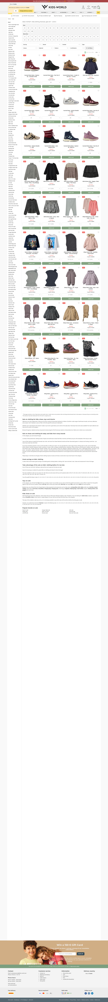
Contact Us (42, 973)
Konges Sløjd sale (46, 510)
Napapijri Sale (11, 306)
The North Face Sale (12, 392)
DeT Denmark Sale (12, 116)
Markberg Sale (11, 272)
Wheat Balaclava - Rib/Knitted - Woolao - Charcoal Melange (71, 253)
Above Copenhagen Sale (13, 24)
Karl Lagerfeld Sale (12, 219)
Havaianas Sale (11, 190)
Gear (74, 12)
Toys (82, 12)
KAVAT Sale (10, 222)
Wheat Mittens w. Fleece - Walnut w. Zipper (90, 323)
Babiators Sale (11, 51)
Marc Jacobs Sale (12, 270)
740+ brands (15, 15)
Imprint (78, 999)
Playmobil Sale (11, 335)
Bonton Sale (11, 66)
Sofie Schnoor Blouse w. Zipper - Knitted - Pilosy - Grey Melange (31, 182)
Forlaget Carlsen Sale (12, 167)
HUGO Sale (10, 196)
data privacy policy (74, 966)
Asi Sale (10, 47)
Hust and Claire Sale (12, 199)
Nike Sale (10, 316)
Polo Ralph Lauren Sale (13, 339)
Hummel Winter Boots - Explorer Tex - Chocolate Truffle (31, 76)
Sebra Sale (10, 361)
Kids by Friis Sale (11, 226)
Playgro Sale (11, 333)
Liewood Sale (11, 251)
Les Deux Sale (11, 247)
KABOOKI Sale (11, 217)
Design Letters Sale (12, 112)
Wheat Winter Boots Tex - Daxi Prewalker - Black (51, 359)
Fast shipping (58, 16)
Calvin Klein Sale (11, 79)
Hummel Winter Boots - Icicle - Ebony (51, 111)
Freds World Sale (11, 169)
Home (9, 18)
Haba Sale (10, 186)
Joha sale (71, 510)
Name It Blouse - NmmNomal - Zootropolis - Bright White (51, 253)
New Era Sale (11, 314)
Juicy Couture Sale (12, 215)
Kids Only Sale (11, 230)
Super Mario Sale (12, 384)
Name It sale (25, 510)
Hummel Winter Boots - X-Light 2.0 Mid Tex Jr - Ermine (71, 76)
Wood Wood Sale (12, 426)
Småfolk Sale (11, 369)
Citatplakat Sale (11, 91)
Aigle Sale (10, 32)
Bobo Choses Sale (12, 62)
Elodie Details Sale (12, 142)
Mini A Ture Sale (11, 285)
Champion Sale (11, 87)
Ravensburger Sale (12, 350)
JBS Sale (10, 209)
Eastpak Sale (11, 135)
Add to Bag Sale (11, 26)
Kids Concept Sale (12, 228)
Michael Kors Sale (12, 281)
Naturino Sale (11, 310)
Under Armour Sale (12, 401)
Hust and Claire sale (73, 513)
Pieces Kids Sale (11, 329)
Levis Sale (10, 249)
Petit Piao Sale (11, 327)
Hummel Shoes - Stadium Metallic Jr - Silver (71, 111)
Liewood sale (72, 511)
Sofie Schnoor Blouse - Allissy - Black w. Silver (32, 217)
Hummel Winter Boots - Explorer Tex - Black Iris (71, 146)
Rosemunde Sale (11, 358)
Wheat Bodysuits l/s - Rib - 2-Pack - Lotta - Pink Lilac (91, 217)
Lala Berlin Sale (11, 236)
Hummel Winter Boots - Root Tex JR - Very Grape (91, 146)
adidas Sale (10, 28)
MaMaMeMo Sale (12, 268)
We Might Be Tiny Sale (13, 421)
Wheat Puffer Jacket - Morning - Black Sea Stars (51, 323)
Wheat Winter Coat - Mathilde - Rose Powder (90, 253)
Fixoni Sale (10, 159)
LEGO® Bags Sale (12, 243)
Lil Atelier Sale (11, 253)
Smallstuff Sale (11, 367)
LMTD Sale (10, 262)
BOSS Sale (10, 68)
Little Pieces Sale (11, 257)
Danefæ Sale (11, 106)
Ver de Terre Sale (11, 407)
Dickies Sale (10, 118)
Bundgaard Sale (11, 70)
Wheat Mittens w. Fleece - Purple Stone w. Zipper (31, 323)
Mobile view (97, 999)
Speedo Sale (11, 375)
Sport (54, 12)
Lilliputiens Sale (11, 255)
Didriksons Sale (11, 119)
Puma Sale (10, 344)
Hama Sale (10, 188)
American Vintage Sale (13, 36)
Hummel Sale (11, 198)
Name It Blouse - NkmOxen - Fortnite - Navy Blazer (31, 394)
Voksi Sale (10, 419)
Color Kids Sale (11, 93)
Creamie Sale (11, 104)
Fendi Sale (10, 152)
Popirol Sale (10, 342)
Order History (43, 977)
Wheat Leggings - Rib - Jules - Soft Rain (71, 217)
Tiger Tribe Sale (11, 394)
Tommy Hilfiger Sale (12, 400)
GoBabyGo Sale (11, 180)
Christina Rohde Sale (12, 89)
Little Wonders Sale (12, 259)
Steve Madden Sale (12, 379)
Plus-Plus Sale (11, 337)
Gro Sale (10, 182)
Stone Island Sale (12, 381)
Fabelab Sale (11, 150)
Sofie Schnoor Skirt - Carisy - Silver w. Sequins (51, 217)
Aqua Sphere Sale (12, 41)
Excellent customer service (72, 15)
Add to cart (32, 86)
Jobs (64, 974)
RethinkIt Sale (11, 356)
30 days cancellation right (44, 16)
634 (97, 52)
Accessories (64, 12)
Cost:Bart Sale (11, 102)
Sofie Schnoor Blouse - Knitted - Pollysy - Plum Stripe (71, 182)
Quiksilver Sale (11, 346)
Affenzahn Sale (11, 30)
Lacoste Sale (11, 234)
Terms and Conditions (64, 999)
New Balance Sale (12, 312)
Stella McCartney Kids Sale (14, 377)
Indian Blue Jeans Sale (13, 203)
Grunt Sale (10, 184)
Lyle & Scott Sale (11, 264)
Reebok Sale (11, 352)
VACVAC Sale (11, 403)
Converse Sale (11, 98)
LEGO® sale (25, 513)
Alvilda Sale (10, 34)
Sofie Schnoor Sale (12, 371)
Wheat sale (25, 511)
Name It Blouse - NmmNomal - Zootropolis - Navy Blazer (32, 253)
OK (16, 10)
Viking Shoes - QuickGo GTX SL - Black (90, 394)
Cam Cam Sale (11, 81)
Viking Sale (10, 413)
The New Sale (11, 390)
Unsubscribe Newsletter (68, 979)
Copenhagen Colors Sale (13, 100)
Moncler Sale (11, 295)
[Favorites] (39, 55)
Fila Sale (10, 154)
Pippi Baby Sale (11, 331)
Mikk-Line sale (45, 511)
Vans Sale (10, 405)
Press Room (65, 976)
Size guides (42, 980)
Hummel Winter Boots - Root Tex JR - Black (51, 76)
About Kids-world (67, 973)
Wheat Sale (10, 422)
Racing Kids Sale (11, 348)
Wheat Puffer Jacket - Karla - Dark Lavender (91, 288)
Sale (98, 12)
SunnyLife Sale (11, 382)
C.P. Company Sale (12, 78)
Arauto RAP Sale (11, 43)
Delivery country (85, 999)
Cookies (91, 999)
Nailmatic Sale (11, 302)
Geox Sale (10, 177)
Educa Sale (10, 139)
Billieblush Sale (11, 55)
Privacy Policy (73, 999)
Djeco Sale (10, 121)
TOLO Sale (10, 398)
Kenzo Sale (10, 224)
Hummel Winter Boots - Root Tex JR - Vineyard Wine (91, 111)
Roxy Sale (10, 360)
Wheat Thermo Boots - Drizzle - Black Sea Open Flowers (91, 359)
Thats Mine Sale (11, 388)
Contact (10, 971)
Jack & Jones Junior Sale (13, 205)
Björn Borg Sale (11, 58)
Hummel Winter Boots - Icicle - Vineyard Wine (51, 146)
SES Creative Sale (12, 363)
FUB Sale (10, 171)
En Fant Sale (11, 146)
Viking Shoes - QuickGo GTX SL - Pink (71, 394)
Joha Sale (10, 211)
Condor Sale (11, 97)
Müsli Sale (10, 300)
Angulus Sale (11, 38)
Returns (42, 976)
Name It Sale (11, 304)
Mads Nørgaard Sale (12, 266)
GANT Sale (10, 175)
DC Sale (10, 110)
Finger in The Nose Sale (13, 158)
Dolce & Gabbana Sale (13, 125)
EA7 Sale (10, 133)
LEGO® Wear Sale (12, 245)
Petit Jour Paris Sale (12, 325)
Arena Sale (10, 45)
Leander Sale (11, 240)
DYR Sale (10, 131)
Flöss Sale (10, 163)
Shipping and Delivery (45, 974)
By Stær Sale (11, 76)
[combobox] (31, 82)
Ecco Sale (10, 137)
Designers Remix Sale (12, 114)
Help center (42, 979)
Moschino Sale (11, 297)
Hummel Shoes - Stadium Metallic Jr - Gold (31, 146)
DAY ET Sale (10, 108)
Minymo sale (45, 513)
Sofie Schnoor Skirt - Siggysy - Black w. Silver (91, 182)
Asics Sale (10, 49)
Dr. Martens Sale (11, 129)
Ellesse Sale (10, 140)
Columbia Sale (11, 95)
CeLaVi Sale (10, 85)
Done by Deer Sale (12, 127)
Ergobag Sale (11, 148)
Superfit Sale (11, 386)
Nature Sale (10, 308)
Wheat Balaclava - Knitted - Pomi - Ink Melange (51, 288)
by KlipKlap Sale (11, 74)
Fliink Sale (10, 161)
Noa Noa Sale (11, 318)
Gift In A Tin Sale (11, 179)
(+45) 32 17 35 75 (15, 974)
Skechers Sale (11, 365)
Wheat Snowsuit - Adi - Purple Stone (71, 288)
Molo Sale (10, 293)
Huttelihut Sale (11, 201)
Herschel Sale (11, 192)
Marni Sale (10, 276)
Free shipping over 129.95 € (89, 15)
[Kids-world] (54, 7)
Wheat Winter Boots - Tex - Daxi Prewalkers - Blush (71, 359)
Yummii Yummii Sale (12, 428)
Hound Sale (10, 194)
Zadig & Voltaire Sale (12, 430)
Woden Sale (10, 424)
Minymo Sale (11, 291)
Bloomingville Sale (12, 60)
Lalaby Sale (10, 238)
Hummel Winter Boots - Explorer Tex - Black (31, 111)
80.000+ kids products (28, 15)
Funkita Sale (11, 173)
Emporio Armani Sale (12, 144)
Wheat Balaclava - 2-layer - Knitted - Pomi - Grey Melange (32, 288)
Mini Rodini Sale (11, 287)
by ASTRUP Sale (11, 72)
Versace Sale (11, 411)
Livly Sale (10, 260)
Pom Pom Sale (11, 341)
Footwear (44, 12)
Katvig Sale (10, 220)
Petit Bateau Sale (11, 323)
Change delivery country (26, 10)
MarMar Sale (11, 274)
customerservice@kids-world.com (18, 973)
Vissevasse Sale (11, 417)
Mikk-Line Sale (11, 283)
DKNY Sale (10, 123)
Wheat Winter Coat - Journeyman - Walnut (71, 323)
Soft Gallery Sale (11, 373)
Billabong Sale (11, 53)
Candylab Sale (11, 83)
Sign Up (80, 954)
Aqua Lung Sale (11, 39)
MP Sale (10, 299)
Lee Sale (10, 241)
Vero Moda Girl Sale (12, 409)
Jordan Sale (10, 213)
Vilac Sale (10, 415)
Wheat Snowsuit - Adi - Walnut (32, 358)
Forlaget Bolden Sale (12, 165)
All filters (89, 48)
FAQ (64, 977)
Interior (90, 12)
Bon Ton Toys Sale (12, 64)
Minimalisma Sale (12, 289)
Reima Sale (10, 354)
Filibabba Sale (11, 156)
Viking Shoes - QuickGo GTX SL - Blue (51, 394)
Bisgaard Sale (11, 57)
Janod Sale (10, 207)
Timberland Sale (11, 396)
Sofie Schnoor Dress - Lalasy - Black (51, 181)
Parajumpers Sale (12, 321)
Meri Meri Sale (11, 280)
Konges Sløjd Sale (12, 232)
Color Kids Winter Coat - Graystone (91, 75)
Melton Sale (10, 278)
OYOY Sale (10, 320)
